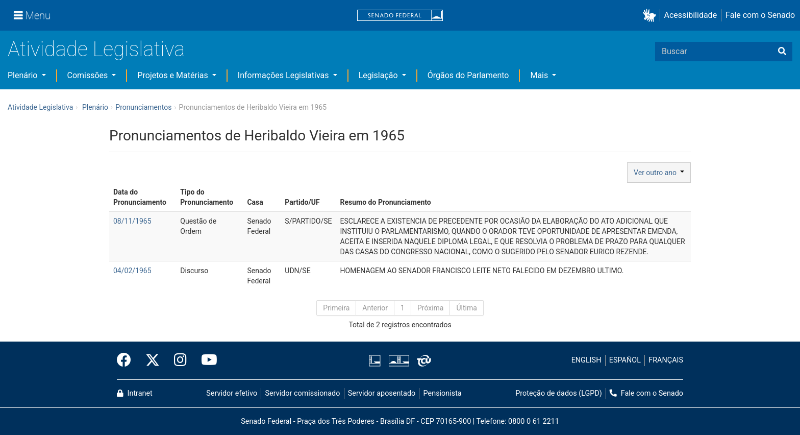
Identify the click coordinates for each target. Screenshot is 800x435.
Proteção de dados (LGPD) (558, 393)
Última (466, 308)
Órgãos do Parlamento (468, 75)
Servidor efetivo (231, 393)
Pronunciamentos (143, 107)
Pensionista (442, 393)
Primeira (336, 308)
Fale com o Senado (760, 15)
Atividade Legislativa (96, 49)
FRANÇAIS (665, 360)
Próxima (430, 308)
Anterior (375, 308)
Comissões (88, 75)
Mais (540, 75)
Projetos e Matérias (173, 75)
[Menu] (32, 15)
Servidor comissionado (302, 393)
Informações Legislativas (284, 75)
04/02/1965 (132, 271)
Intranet (135, 393)
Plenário (23, 75)
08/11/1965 (132, 221)
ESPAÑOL (625, 360)
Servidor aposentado (381, 393)
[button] (651, 15)
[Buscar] (782, 51)
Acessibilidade (690, 15)
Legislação (379, 75)
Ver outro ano (659, 172)
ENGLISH (586, 360)
